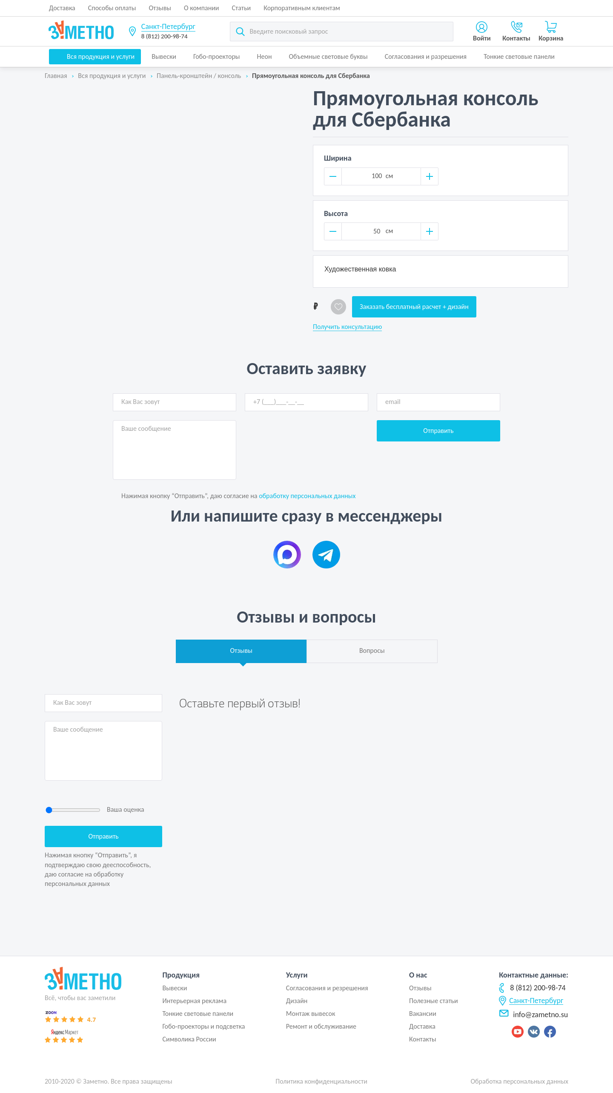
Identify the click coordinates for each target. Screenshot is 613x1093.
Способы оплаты (112, 8)
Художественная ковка (360, 269)
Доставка (62, 8)
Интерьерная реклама (194, 1001)
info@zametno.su (533, 1014)
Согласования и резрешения (327, 988)
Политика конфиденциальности (321, 1081)
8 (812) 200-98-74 (164, 36)
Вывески (164, 56)
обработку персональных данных (307, 496)
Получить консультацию (347, 327)
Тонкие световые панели (519, 56)
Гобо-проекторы (216, 56)
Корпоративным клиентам (302, 8)
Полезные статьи (433, 1001)
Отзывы (160, 8)
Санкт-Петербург (168, 26)
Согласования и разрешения (426, 56)
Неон (264, 56)
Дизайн (297, 1001)
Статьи (241, 8)
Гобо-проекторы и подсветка (203, 1026)
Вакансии (422, 1013)
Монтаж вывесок (310, 1013)
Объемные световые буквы (328, 56)
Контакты (422, 1039)
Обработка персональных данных (519, 1081)
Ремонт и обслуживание (321, 1026)
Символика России (189, 1039)
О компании (201, 8)
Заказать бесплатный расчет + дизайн (414, 307)
